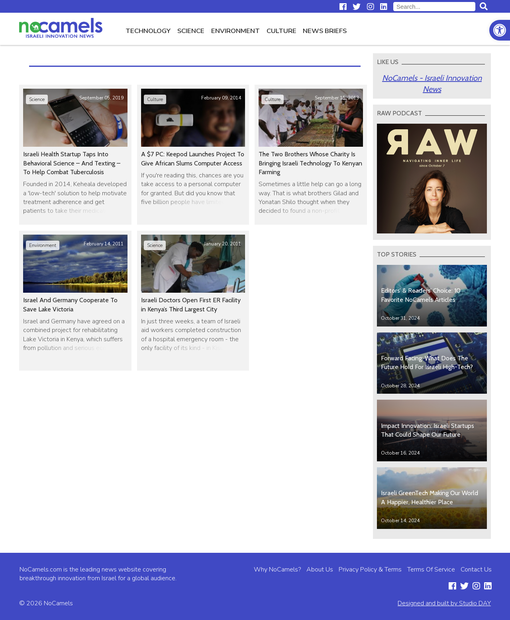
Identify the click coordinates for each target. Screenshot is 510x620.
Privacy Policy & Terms (370, 569)
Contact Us (476, 569)
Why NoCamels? (277, 569)
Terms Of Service (431, 569)
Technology (148, 30)
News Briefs (325, 30)
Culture (281, 30)
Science (190, 30)
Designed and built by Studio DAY (444, 603)
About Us (319, 569)
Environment (235, 30)
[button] (499, 30)
